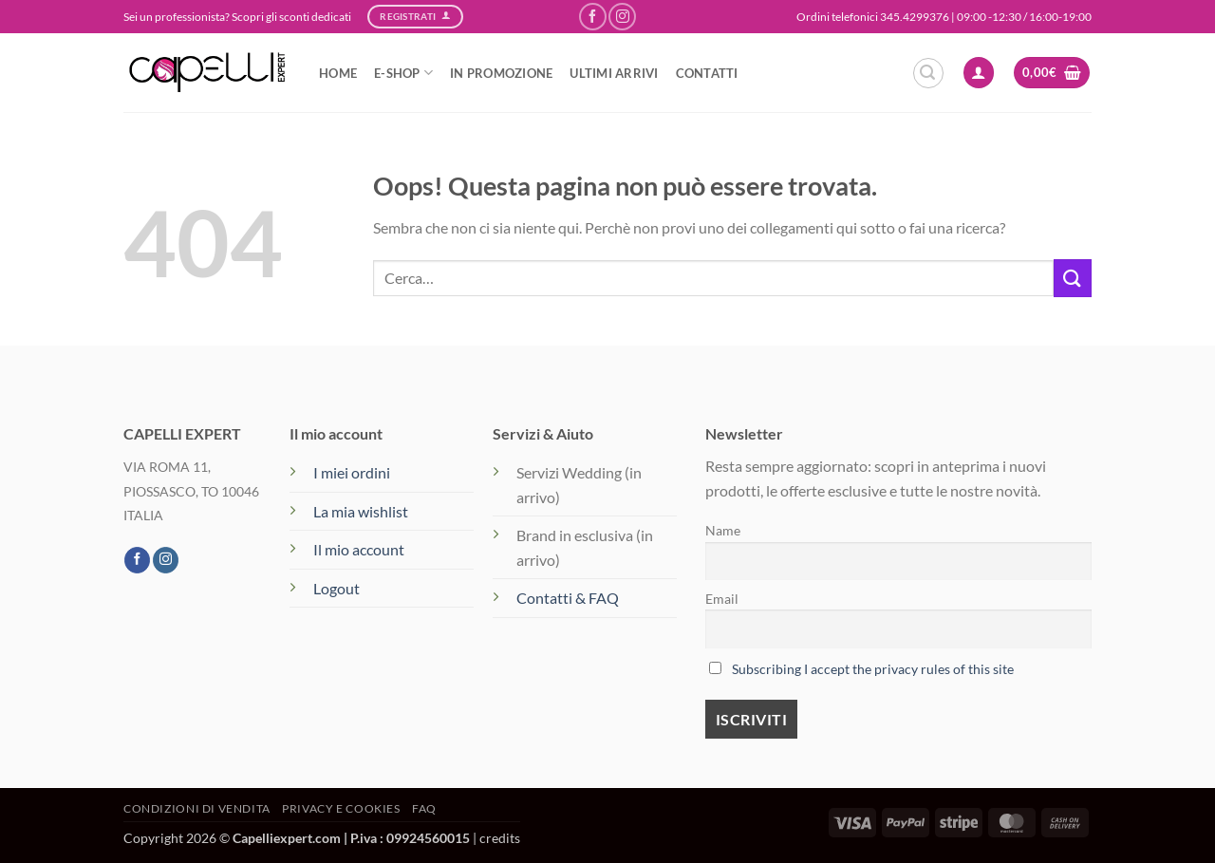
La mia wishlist (360, 511)
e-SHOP (403, 73)
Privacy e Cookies (341, 808)
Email (721, 599)
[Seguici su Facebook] (593, 16)
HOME (338, 73)
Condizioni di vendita (197, 808)
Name (722, 530)
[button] (928, 73)
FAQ (424, 808)
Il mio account (358, 549)
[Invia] (1073, 277)
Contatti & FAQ (567, 598)
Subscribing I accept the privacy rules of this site (873, 669)
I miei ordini (351, 472)
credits (499, 838)
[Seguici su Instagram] (622, 16)
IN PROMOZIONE (501, 73)
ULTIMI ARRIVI (614, 73)
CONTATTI (707, 73)
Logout (336, 588)
